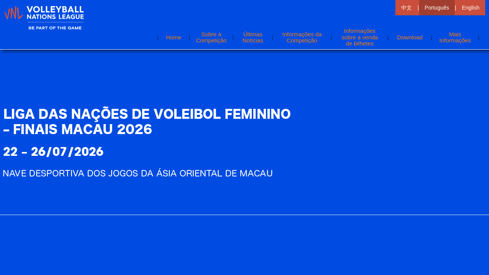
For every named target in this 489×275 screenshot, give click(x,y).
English (470, 8)
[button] (455, 37)
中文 (406, 8)
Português (437, 8)
